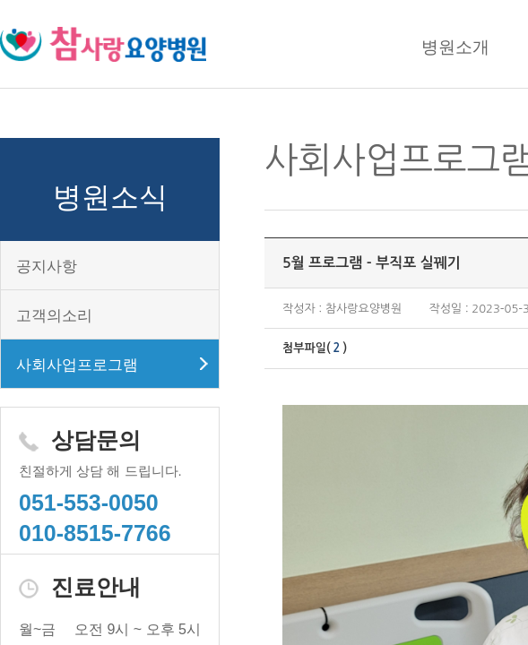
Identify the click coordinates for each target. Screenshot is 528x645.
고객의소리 (54, 315)
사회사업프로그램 (77, 365)
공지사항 (46, 266)
